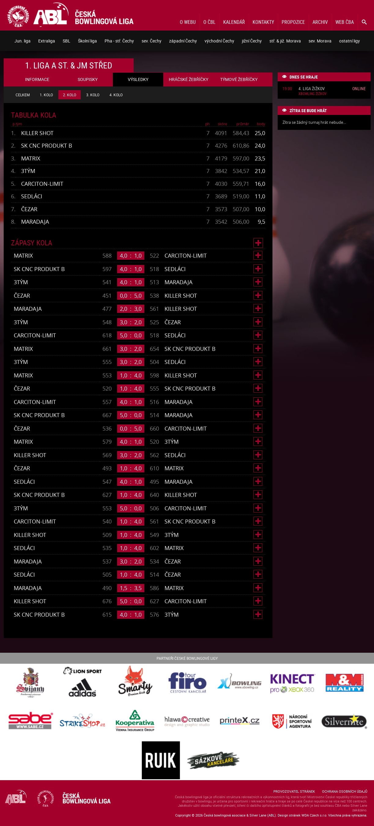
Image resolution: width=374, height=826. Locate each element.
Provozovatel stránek (294, 791)
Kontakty (263, 22)
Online (359, 88)
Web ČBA (344, 22)
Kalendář (234, 22)
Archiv (320, 22)
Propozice (293, 22)
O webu (188, 22)
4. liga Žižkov (311, 88)
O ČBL (209, 22)
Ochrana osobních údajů (344, 791)
